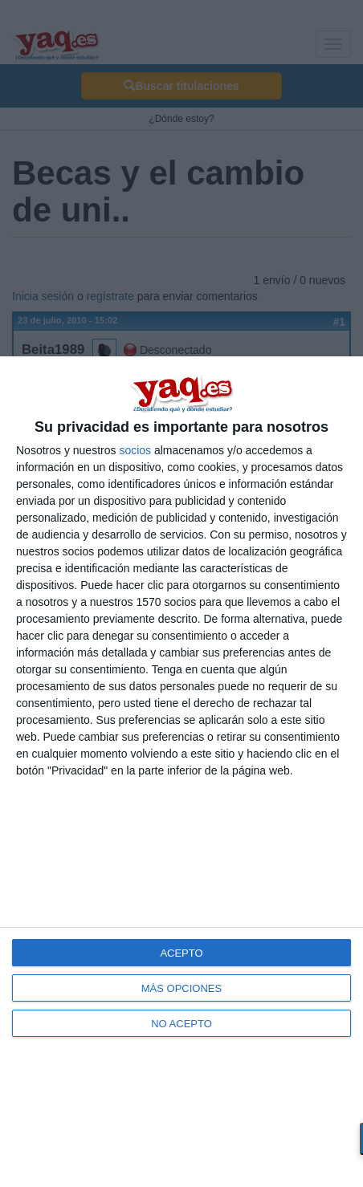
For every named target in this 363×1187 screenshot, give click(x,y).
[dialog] (181, 771)
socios (135, 450)
